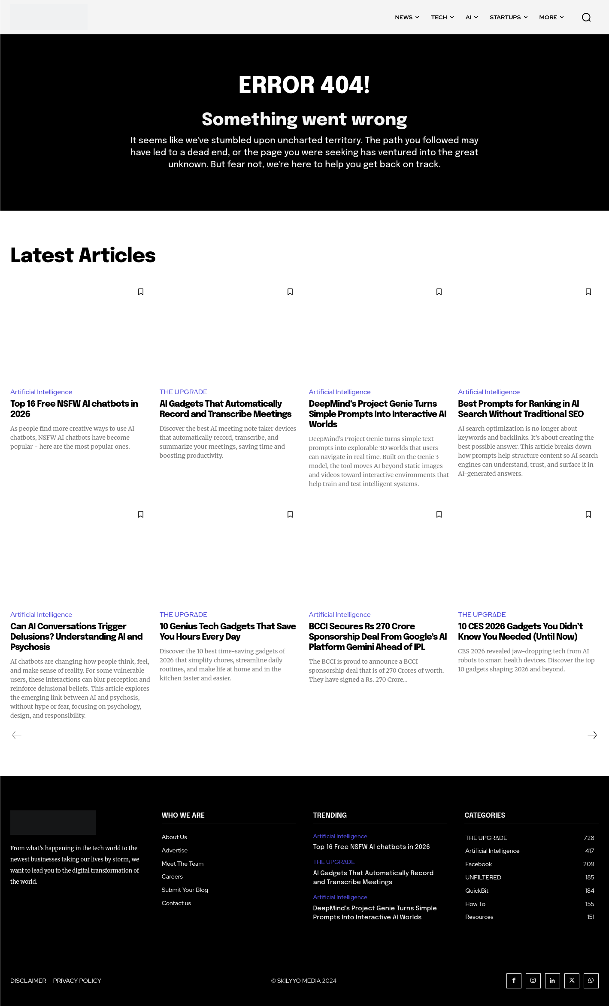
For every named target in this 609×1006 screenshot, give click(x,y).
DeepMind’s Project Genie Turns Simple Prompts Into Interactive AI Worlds (377, 414)
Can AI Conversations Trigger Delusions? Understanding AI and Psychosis (76, 637)
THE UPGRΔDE (184, 391)
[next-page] (592, 735)
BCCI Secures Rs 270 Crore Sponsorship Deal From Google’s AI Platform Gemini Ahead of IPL (378, 637)
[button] (586, 17)
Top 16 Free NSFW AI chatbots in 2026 (371, 847)
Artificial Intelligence (41, 391)
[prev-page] (17, 735)
